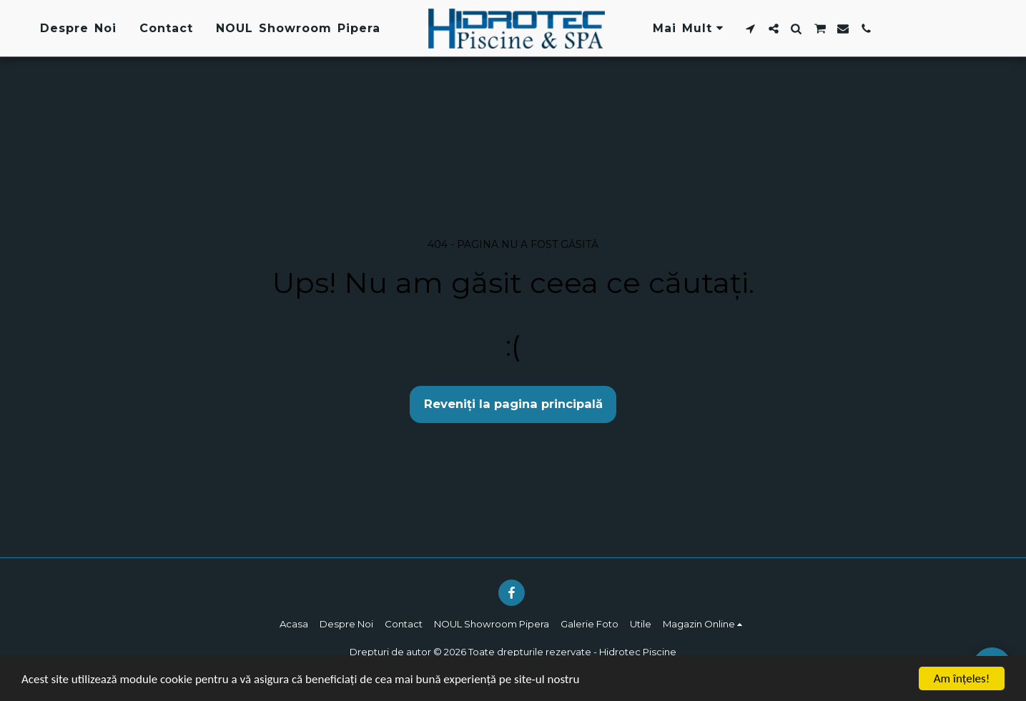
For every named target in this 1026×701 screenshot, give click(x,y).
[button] (750, 28)
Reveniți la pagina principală (513, 404)
